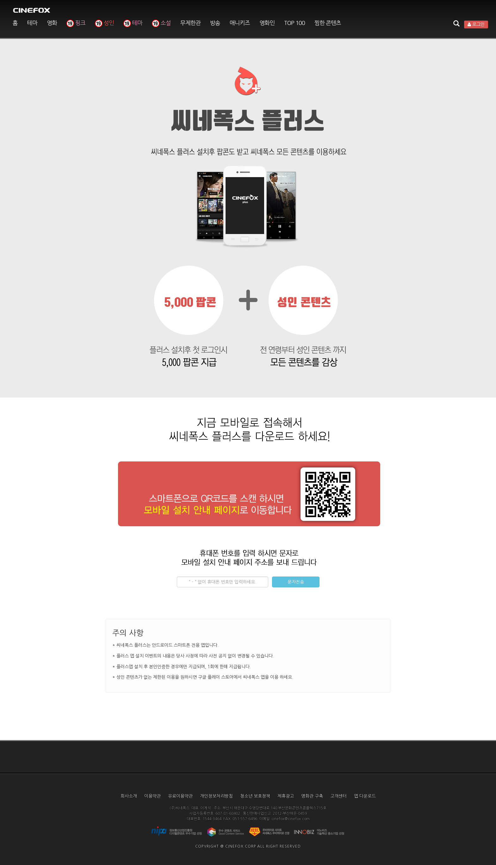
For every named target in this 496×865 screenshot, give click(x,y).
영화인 (267, 23)
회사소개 (129, 796)
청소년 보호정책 (255, 796)
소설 (161, 23)
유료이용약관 (180, 796)
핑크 (75, 23)
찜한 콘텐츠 (327, 23)
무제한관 (190, 23)
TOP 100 (294, 23)
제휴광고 (285, 796)
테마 (32, 23)
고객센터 (338, 796)
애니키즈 (240, 23)
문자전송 (296, 582)
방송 (215, 23)
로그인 (476, 24)
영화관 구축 (312, 796)
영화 (52, 23)
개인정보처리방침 (216, 796)
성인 (104, 23)
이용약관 (152, 796)
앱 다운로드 (365, 796)
